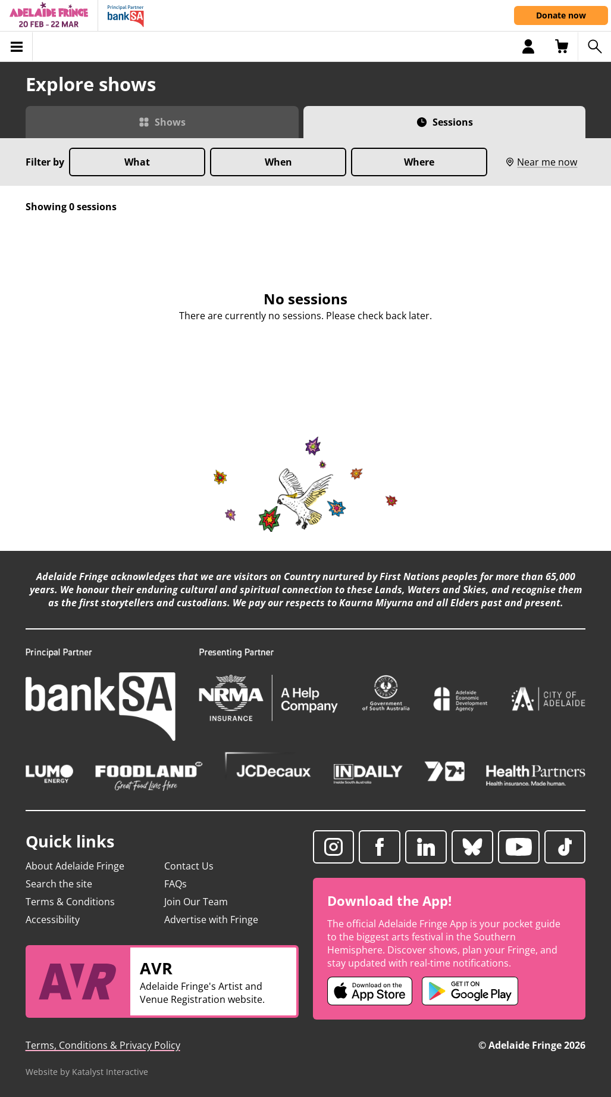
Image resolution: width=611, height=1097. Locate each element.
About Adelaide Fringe (75, 865)
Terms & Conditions (70, 901)
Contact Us (189, 865)
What (137, 162)
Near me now (541, 162)
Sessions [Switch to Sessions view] (453, 122)
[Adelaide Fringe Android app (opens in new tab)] (470, 991)
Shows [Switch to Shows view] (170, 122)
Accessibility (53, 919)
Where (419, 162)
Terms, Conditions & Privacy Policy (103, 1045)
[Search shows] (594, 46)
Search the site (59, 883)
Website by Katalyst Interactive (87, 1071)
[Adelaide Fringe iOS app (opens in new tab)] (370, 991)
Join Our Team (196, 901)
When (278, 162)
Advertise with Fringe (211, 919)
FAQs (175, 883)
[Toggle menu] (16, 46)
